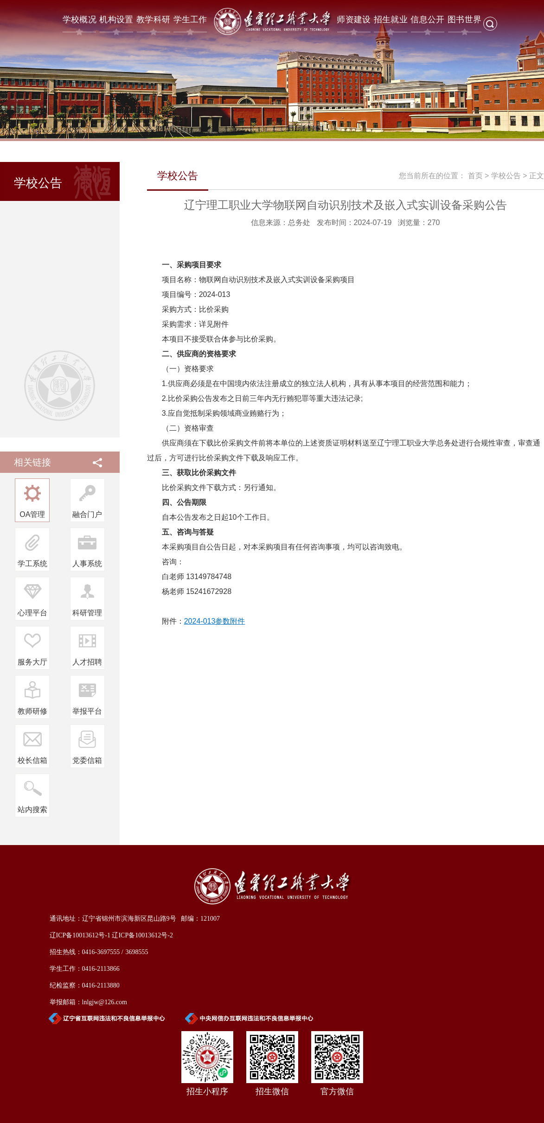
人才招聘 (87, 662)
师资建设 (354, 19)
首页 (475, 176)
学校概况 (79, 19)
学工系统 (32, 564)
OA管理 (32, 514)
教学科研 (153, 19)
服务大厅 (32, 662)
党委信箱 (87, 760)
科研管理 (87, 613)
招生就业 (391, 19)
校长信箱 (32, 760)
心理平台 (32, 613)
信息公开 (427, 19)
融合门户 (87, 514)
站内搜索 (32, 809)
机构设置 (116, 19)
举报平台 (87, 711)
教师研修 (32, 711)
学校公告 (506, 176)
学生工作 (190, 19)
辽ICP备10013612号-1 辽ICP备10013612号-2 (111, 935)
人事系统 (87, 564)
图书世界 (464, 19)
